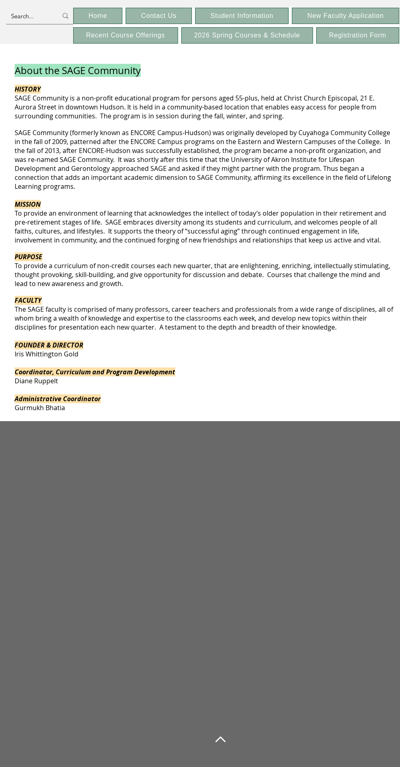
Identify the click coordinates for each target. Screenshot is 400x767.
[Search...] (28, 16)
